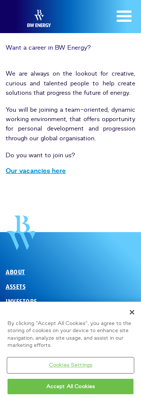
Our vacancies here (36, 170)
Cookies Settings (70, 366)
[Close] (132, 314)
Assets (16, 286)
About (15, 272)
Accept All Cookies (70, 388)
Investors (21, 301)
